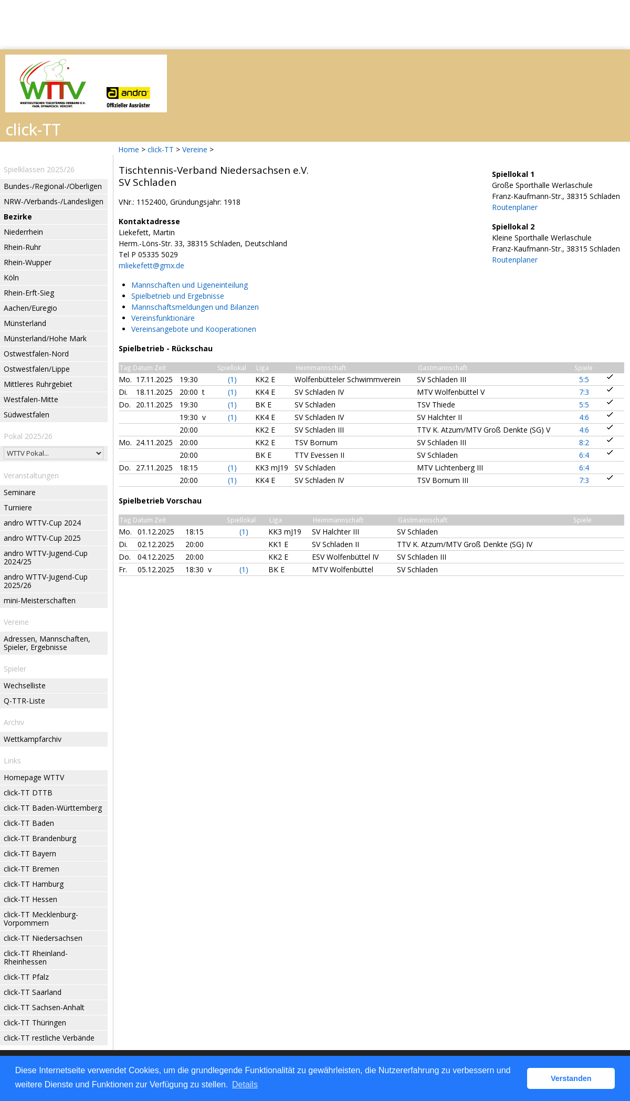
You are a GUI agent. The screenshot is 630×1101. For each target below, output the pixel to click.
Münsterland (25, 323)
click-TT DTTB (28, 793)
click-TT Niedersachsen (43, 938)
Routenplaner (515, 207)
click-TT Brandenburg (40, 838)
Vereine (194, 149)
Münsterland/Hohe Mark (45, 338)
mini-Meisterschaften (40, 600)
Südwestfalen (26, 415)
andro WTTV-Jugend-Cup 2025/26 (46, 581)
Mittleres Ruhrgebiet (38, 384)
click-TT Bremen (31, 869)
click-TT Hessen (30, 899)
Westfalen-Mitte (31, 399)
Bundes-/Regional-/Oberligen (53, 186)
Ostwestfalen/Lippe (37, 369)
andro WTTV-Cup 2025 (42, 538)
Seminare (20, 492)
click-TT (161, 149)
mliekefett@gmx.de (151, 265)
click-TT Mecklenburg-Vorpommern (41, 918)
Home (128, 149)
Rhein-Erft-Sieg (29, 293)
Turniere (18, 507)
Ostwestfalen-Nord (36, 354)
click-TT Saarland (32, 992)
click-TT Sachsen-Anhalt (44, 1007)
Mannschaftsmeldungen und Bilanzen (195, 307)
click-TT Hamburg (34, 884)
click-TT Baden (29, 823)
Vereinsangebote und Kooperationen (193, 329)
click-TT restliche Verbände (49, 1038)
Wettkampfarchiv (32, 739)
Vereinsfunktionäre (163, 318)
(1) (232, 379)
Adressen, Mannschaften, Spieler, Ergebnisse (47, 643)
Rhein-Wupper (27, 262)
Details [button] (245, 1084)
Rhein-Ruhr (22, 247)
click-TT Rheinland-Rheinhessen (36, 957)
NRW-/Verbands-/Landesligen (53, 201)
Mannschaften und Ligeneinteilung (189, 285)
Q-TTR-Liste (24, 701)
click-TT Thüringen (35, 1022)
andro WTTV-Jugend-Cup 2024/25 (46, 557)
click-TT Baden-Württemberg (53, 808)
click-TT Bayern (30, 853)
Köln (11, 277)
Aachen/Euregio (30, 308)
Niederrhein (23, 232)
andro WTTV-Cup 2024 (42, 523)
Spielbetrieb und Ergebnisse (177, 296)
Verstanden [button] (571, 1078)
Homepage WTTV (34, 777)
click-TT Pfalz (26, 977)
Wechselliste (25, 685)
